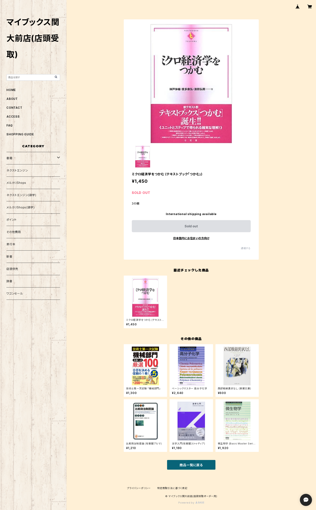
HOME (11, 90)
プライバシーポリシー (139, 488)
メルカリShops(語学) (20, 207)
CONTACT (14, 107)
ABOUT (12, 98)
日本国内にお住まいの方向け (191, 238)
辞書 (9, 281)
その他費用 (13, 232)
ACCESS (13, 116)
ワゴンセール (14, 293)
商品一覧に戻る (191, 465)
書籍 (9, 158)
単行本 (10, 244)
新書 (9, 256)
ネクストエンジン (17, 170)
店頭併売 (12, 269)
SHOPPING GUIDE (20, 134)
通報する (246, 248)
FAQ (9, 125)
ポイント (11, 219)
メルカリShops (16, 182)
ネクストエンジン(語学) (21, 195)
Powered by (191, 502)
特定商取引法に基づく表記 (172, 488)
